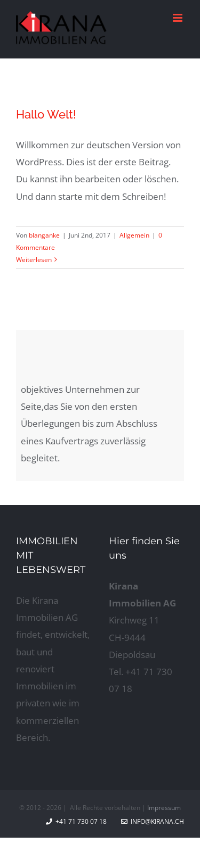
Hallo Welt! (46, 114)
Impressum (164, 807)
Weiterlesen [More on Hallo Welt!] (34, 259)
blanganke (44, 235)
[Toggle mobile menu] (178, 17)
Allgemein (134, 235)
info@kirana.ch (152, 821)
